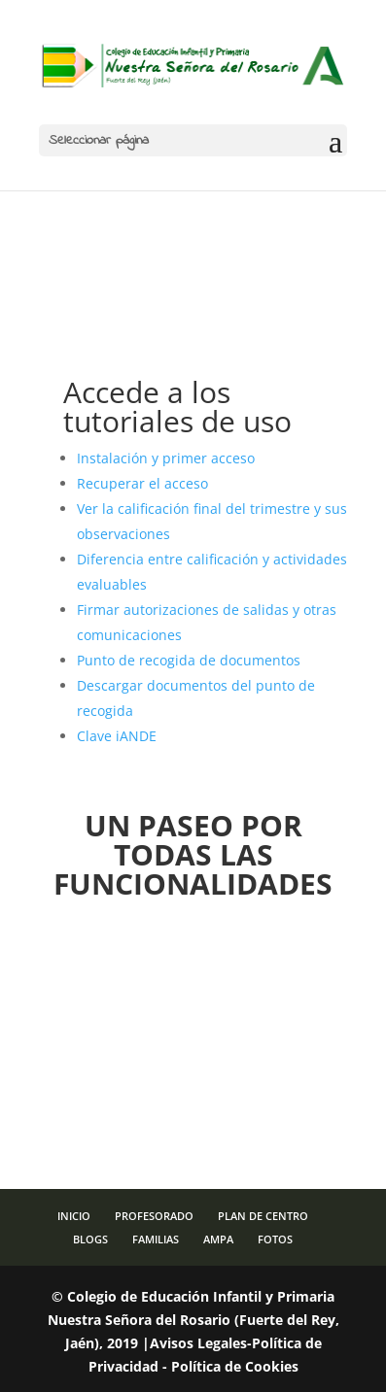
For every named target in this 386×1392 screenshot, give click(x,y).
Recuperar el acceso (142, 483)
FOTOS (275, 1239)
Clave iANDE (117, 736)
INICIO (73, 1215)
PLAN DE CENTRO (263, 1215)
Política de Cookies (234, 1366)
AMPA (218, 1239)
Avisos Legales (198, 1343)
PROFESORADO (154, 1215)
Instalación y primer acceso (166, 458)
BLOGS (90, 1239)
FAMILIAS (155, 1239)
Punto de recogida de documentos (188, 660)
